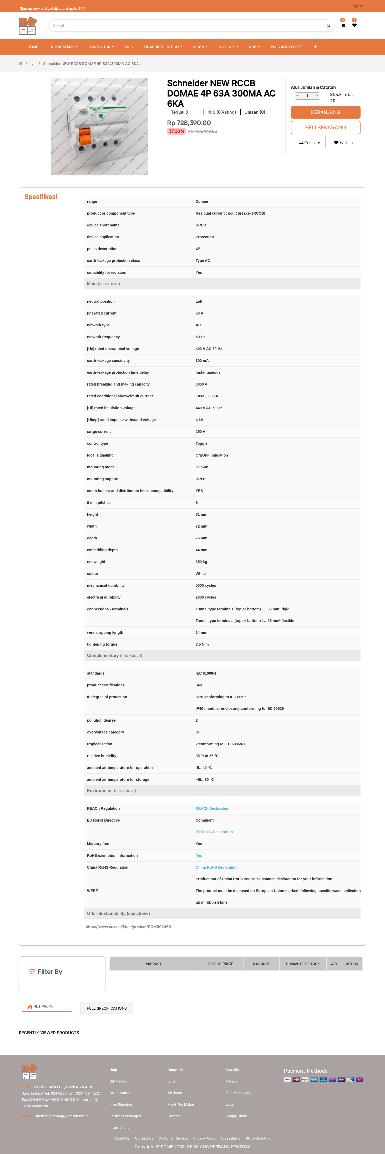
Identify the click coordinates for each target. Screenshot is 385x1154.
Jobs (171, 1079)
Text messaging (238, 1091)
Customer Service (171, 1137)
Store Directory (265, 1137)
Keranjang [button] (325, 112)
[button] (315, 47)
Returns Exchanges (125, 1114)
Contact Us (140, 1137)
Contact (174, 1114)
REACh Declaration (212, 808)
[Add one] (317, 96)
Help (113, 1067)
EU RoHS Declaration (214, 832)
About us (175, 1067)
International (119, 1125)
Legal (230, 1102)
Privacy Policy (205, 1137)
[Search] (192, 948)
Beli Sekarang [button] (325, 127)
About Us (115, 1137)
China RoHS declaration (216, 867)
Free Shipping (120, 1102)
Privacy (231, 1079)
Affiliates (175, 1091)
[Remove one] (297, 96)
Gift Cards (117, 1079)
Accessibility (235, 1137)
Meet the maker (181, 1102)
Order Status (119, 1091)
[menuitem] (33, 47)
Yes (199, 855)
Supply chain (236, 1114)
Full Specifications (107, 1008)
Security (232, 1067)
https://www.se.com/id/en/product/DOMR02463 (128, 926)
